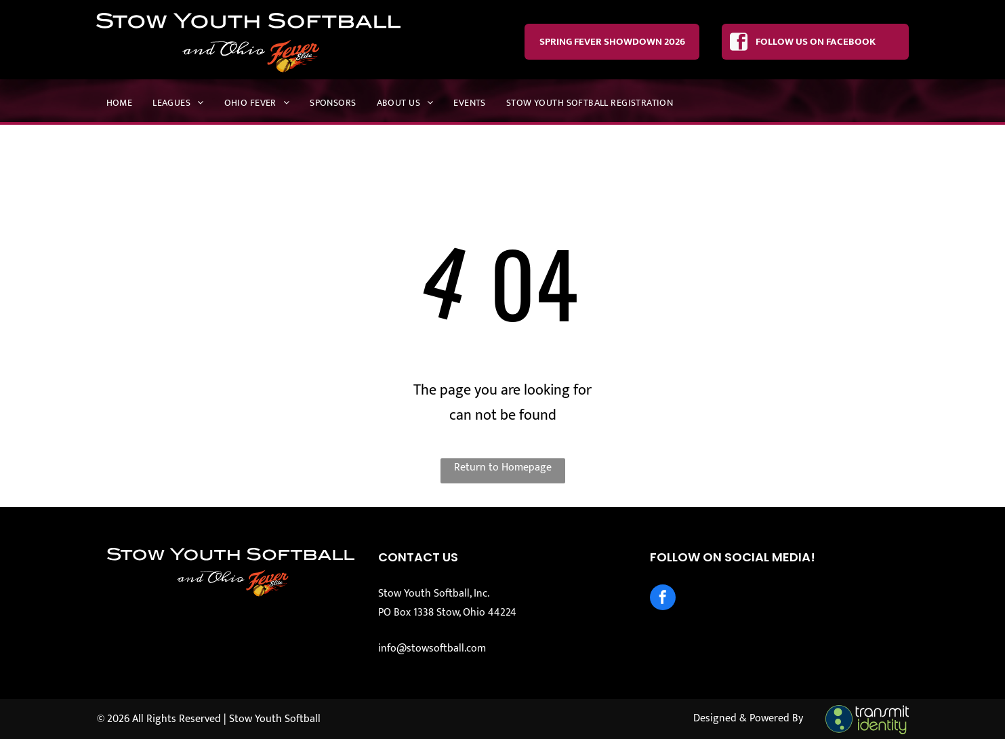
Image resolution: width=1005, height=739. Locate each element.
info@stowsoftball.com (432, 648)
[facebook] (663, 599)
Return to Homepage (503, 467)
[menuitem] (119, 103)
